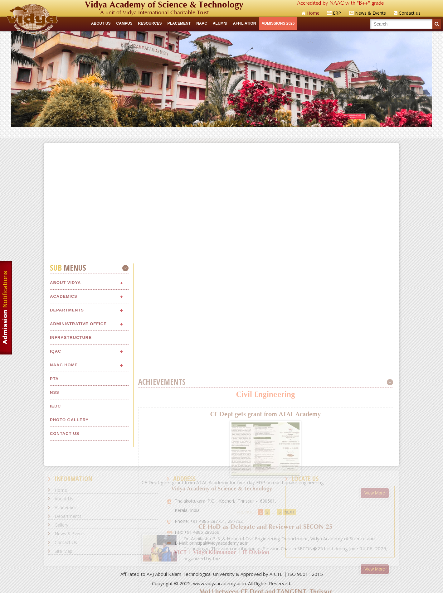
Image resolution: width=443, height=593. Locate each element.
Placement (179, 23)
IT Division (255, 552)
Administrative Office (78, 428)
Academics (63, 400)
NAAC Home (64, 469)
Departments (67, 414)
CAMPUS (124, 23)
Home (61, 490)
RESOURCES (150, 23)
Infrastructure (71, 442)
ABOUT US (101, 23)
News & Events (70, 534)
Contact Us (66, 542)
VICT (180, 552)
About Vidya (65, 387)
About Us (64, 499)
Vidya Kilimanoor (214, 552)
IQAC (55, 455)
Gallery (61, 525)
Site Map (63, 551)
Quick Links (221, 132)
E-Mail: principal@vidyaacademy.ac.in (212, 543)
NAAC (201, 23)
